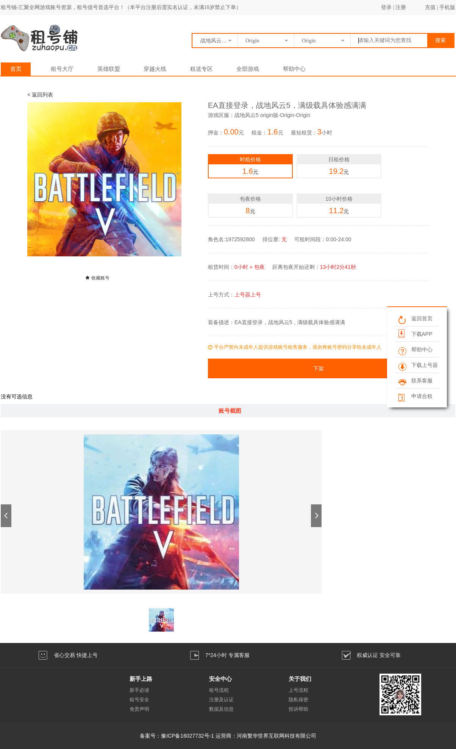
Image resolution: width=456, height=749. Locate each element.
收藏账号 (97, 278)
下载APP (415, 333)
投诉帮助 (298, 709)
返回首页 (415, 319)
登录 (386, 7)
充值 (430, 7)
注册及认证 (221, 699)
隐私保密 (298, 699)
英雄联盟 (108, 69)
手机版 (447, 7)
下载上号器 (417, 366)
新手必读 (139, 690)
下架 (318, 368)
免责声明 (139, 709)
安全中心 (220, 679)
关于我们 (300, 679)
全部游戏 (247, 69)
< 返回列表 (40, 95)
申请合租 (415, 397)
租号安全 (139, 699)
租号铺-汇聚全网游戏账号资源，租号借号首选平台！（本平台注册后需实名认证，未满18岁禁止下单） (121, 7)
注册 (400, 7)
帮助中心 (294, 69)
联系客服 (415, 381)
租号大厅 (62, 69)
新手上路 (141, 679)
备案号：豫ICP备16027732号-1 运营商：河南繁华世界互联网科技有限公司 (228, 736)
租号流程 (219, 690)
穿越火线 (155, 69)
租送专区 (201, 69)
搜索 (440, 40)
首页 (16, 69)
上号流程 (298, 690)
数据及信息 (221, 709)
